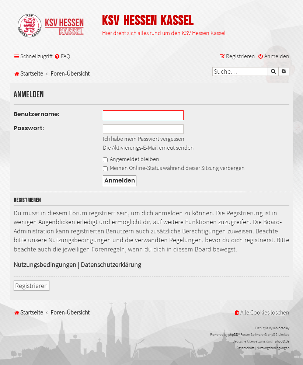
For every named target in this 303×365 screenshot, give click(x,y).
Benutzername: (36, 114)
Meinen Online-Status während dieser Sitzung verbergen (174, 167)
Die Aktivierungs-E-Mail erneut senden (148, 147)
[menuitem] (62, 56)
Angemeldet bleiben (131, 159)
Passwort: (29, 128)
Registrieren (31, 286)
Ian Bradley (281, 328)
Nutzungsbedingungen (45, 265)
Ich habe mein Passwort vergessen (143, 138)
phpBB (233, 334)
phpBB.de (282, 341)
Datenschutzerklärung (111, 265)
